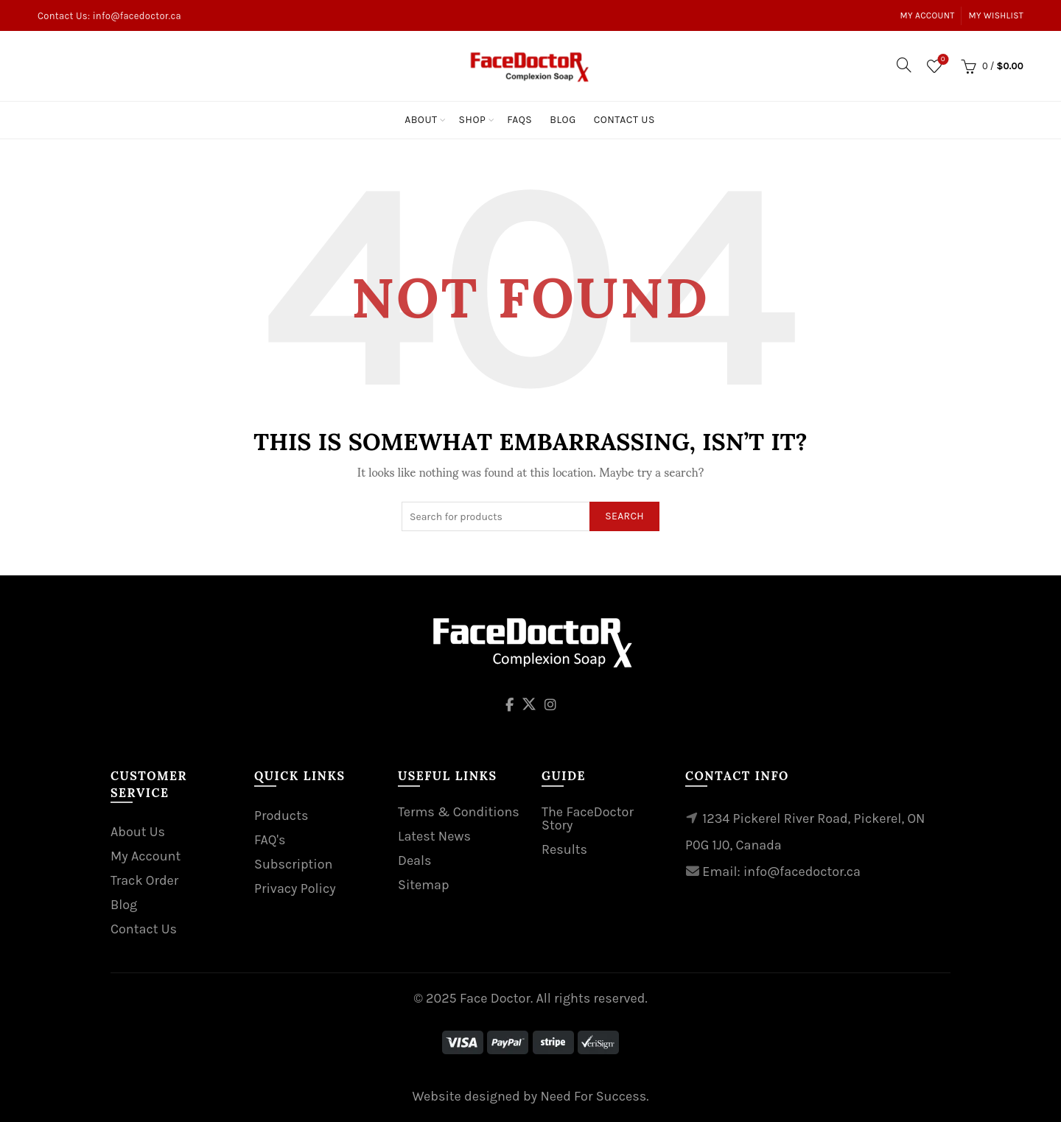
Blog (562, 119)
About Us (138, 832)
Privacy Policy (295, 888)
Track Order (144, 880)
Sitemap (423, 885)
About (421, 119)
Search (624, 516)
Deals (415, 860)
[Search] (904, 65)
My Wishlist (996, 15)
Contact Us (624, 119)
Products (281, 815)
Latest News (434, 836)
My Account (927, 15)
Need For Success (593, 1096)
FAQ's (269, 840)
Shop (472, 119)
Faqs (519, 119)
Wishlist (941, 60)
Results (564, 849)
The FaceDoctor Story (588, 818)
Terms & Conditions (458, 812)
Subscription (293, 864)
